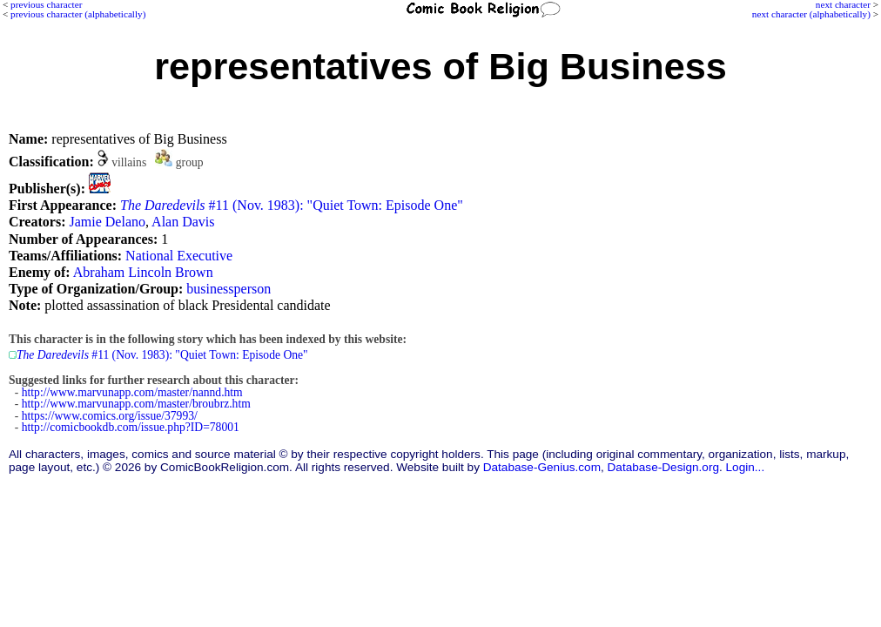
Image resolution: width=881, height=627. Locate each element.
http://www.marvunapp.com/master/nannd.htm (132, 392)
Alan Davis (182, 221)
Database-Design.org (663, 467)
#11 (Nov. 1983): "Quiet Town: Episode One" (291, 205)
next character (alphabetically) (811, 14)
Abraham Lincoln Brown (143, 272)
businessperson (228, 288)
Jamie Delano (107, 221)
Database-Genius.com (542, 467)
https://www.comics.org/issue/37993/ (110, 415)
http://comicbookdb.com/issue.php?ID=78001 (130, 427)
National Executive (178, 255)
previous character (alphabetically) (77, 14)
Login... (745, 467)
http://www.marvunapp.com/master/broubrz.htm (136, 403)
